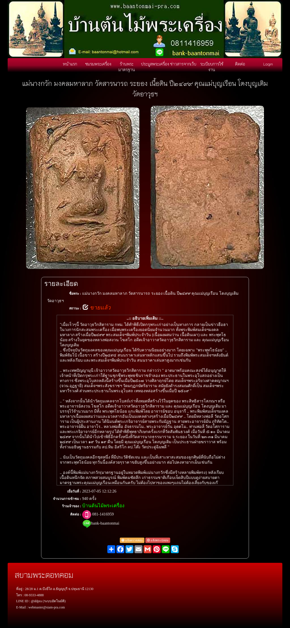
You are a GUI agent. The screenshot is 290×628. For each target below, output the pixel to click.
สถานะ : (75, 308)
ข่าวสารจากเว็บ (183, 64)
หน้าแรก (70, 64)
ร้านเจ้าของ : (71, 506)
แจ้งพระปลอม (158, 540)
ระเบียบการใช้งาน (211, 66)
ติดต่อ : (75, 514)
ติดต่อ (240, 64)
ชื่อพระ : (75, 294)
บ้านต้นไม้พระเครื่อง (103, 505)
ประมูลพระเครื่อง (155, 64)
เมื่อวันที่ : (74, 491)
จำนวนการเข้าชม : (67, 499)
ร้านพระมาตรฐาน (126, 66)
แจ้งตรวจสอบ (132, 540)
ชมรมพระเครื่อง (98, 64)
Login (268, 64)
